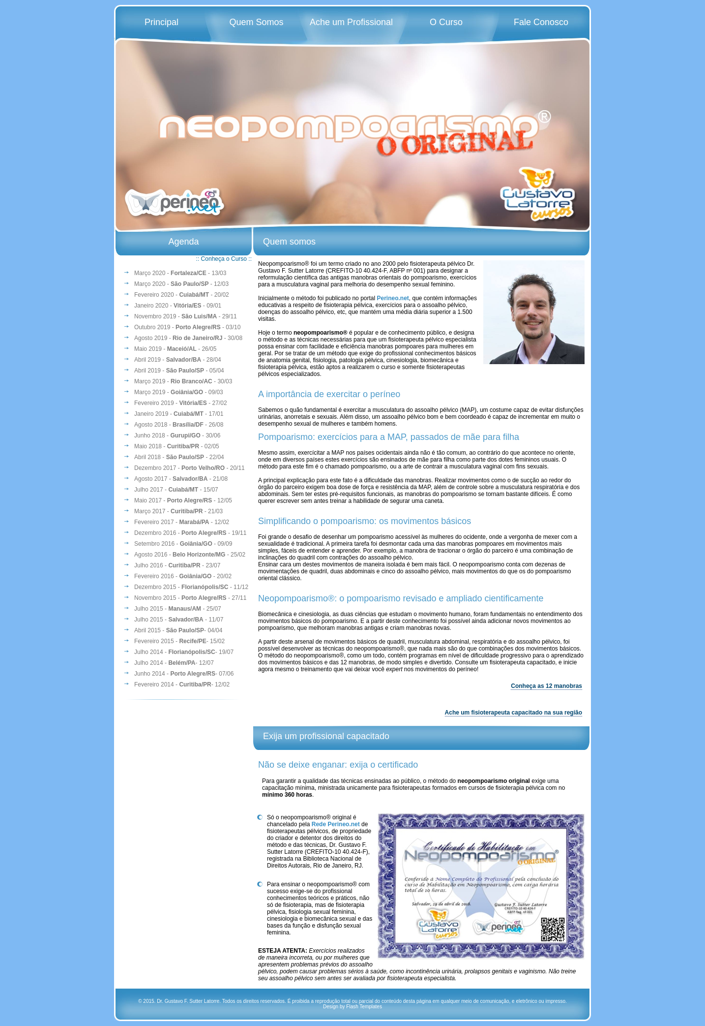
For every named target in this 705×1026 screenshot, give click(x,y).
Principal (161, 22)
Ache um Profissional (351, 22)
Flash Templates (364, 1006)
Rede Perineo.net (336, 824)
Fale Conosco (541, 22)
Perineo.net (393, 298)
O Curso (446, 22)
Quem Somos (257, 22)
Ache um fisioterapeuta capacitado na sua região (513, 712)
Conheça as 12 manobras (546, 686)
